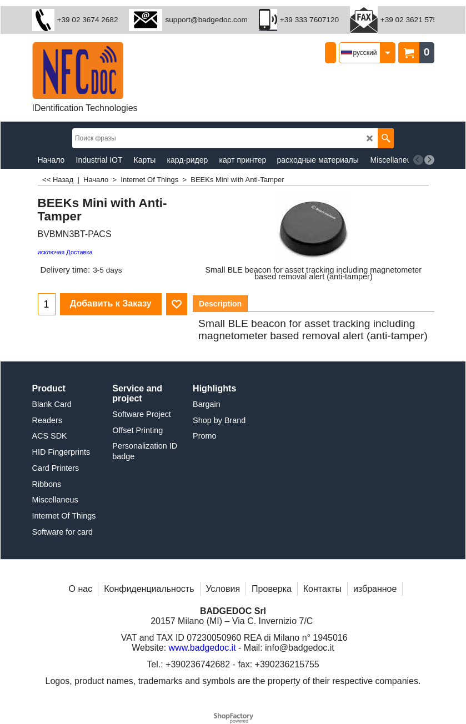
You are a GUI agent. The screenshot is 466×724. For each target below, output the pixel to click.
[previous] (418, 160)
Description (220, 303)
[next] (429, 160)
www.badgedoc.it (202, 647)
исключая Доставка (65, 252)
